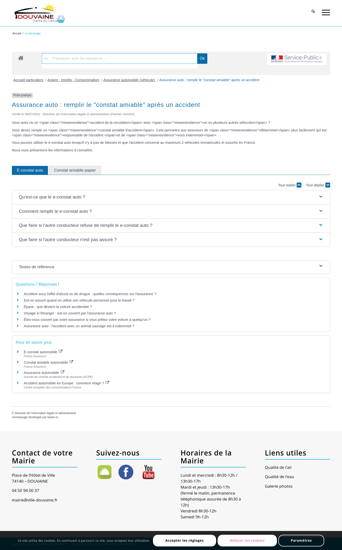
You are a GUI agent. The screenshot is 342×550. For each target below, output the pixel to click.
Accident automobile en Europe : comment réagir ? (66, 383)
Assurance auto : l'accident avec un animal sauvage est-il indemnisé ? (79, 326)
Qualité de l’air (278, 467)
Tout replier (289, 185)
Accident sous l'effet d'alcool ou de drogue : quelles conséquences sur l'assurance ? (90, 294)
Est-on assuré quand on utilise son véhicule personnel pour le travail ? (79, 300)
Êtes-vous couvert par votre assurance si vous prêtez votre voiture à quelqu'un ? (87, 319)
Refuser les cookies (247, 540)
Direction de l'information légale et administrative (45, 413)
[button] (171, 197)
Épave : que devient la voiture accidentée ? (58, 307)
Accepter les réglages (184, 540)
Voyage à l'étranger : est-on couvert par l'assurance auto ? (70, 313)
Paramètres (301, 540)
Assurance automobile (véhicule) (129, 80)
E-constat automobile (43, 352)
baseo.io (52, 417)
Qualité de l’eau (279, 476)
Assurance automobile (44, 373)
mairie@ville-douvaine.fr (34, 500)
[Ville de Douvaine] (39, 13)
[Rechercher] (313, 9)
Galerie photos (278, 486)
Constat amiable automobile (48, 362)
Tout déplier (318, 185)
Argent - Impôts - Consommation (74, 80)
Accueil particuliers (29, 80)
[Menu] (326, 9)
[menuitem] (313, 8)
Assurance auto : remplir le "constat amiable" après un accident (209, 80)
